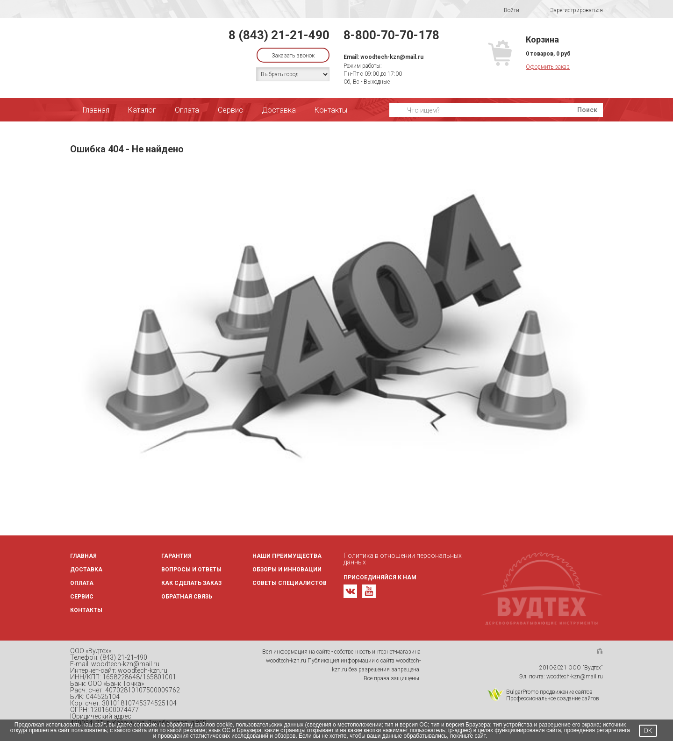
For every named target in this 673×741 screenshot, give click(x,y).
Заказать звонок (293, 55)
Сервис (230, 110)
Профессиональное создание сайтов (552, 698)
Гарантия (176, 556)
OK (648, 730)
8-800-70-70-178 (391, 35)
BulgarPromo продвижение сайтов (549, 692)
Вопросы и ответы (191, 569)
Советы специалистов (289, 583)
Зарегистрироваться (570, 10)
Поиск (587, 110)
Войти (505, 10)
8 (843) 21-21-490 (279, 35)
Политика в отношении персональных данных (403, 559)
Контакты (331, 110)
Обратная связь (186, 596)
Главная (96, 110)
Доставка (279, 110)
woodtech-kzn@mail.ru (391, 57)
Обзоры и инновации (287, 569)
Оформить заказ (548, 67)
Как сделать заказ (191, 583)
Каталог (142, 110)
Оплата (187, 110)
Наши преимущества (287, 556)
